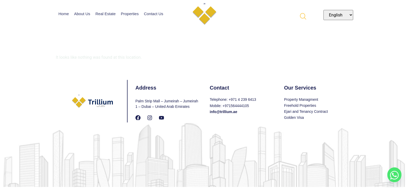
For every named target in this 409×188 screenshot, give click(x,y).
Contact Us (153, 13)
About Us (82, 13)
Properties (130, 13)
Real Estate (105, 13)
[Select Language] (338, 15)
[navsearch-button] (303, 15)
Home (63, 13)
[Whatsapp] (394, 174)
